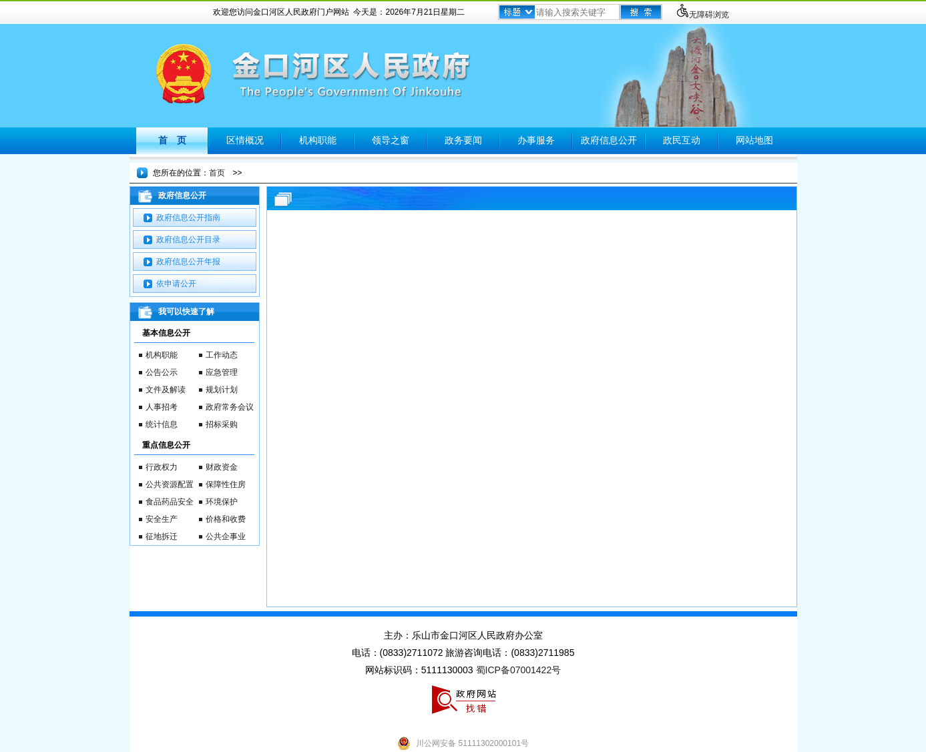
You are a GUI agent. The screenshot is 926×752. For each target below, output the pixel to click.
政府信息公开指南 (188, 217)
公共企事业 (226, 536)
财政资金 (222, 467)
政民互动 (681, 140)
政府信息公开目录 (188, 239)
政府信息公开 (609, 140)
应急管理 (222, 372)
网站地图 (754, 140)
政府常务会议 (230, 407)
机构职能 (317, 140)
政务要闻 (463, 140)
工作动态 (222, 355)
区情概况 (245, 140)
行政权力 (162, 467)
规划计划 (222, 389)
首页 (217, 172)
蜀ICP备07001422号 (518, 670)
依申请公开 (176, 283)
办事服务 (536, 140)
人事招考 (162, 407)
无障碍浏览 (702, 14)
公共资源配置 (170, 484)
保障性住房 (226, 484)
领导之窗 (390, 140)
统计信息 (162, 424)
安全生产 (162, 519)
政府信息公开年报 (188, 261)
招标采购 (222, 424)
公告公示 (162, 372)
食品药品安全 (170, 501)
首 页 (172, 140)
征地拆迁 (162, 536)
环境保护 (222, 501)
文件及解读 (166, 389)
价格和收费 (226, 519)
